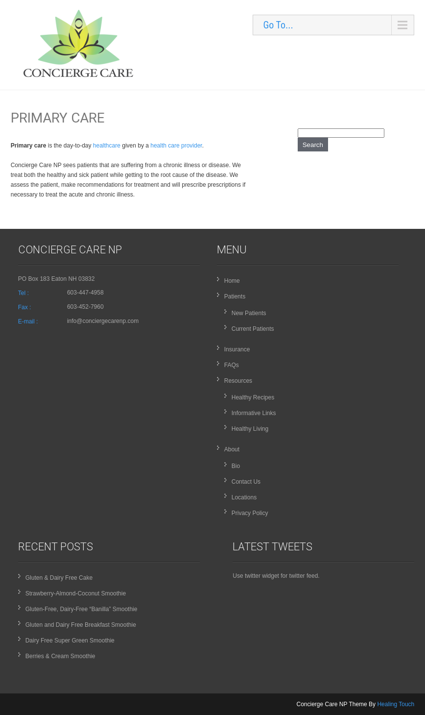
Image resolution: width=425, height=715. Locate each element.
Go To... (278, 25)
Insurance (237, 349)
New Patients (249, 313)
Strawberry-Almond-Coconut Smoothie (75, 593)
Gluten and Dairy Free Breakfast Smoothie (80, 624)
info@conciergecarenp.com (103, 321)
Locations (244, 497)
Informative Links (254, 413)
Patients (234, 296)
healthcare (106, 145)
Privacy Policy (250, 513)
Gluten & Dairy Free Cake (59, 577)
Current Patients (253, 328)
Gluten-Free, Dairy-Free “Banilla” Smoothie (81, 609)
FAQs (231, 365)
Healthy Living (250, 428)
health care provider (176, 145)
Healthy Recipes (253, 397)
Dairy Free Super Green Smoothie (70, 640)
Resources (238, 380)
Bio (236, 466)
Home (232, 280)
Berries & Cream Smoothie (60, 656)
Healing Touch (395, 704)
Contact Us (246, 481)
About (231, 449)
